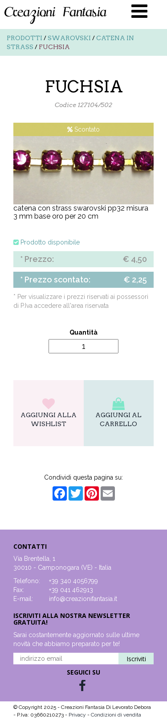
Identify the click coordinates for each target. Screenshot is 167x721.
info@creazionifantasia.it (83, 598)
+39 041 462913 (71, 589)
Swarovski (69, 37)
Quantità (83, 332)
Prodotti (24, 37)
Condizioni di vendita (116, 715)
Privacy (78, 715)
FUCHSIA (54, 46)
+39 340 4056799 (73, 580)
